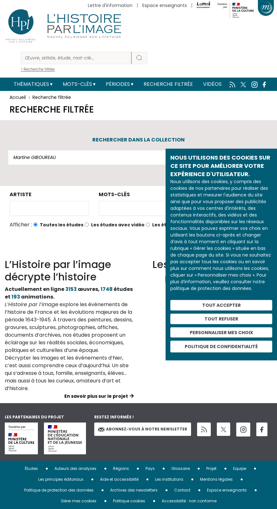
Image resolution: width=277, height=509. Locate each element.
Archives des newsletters (134, 490)
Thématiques (31, 84)
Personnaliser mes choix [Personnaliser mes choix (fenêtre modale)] (221, 332)
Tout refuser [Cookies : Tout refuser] (221, 318)
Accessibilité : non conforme (189, 501)
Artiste (21, 194)
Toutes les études (61, 225)
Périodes (118, 84)
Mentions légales (216, 479)
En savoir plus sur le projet (96, 396)
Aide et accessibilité (119, 479)
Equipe (239, 468)
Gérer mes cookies (78, 501)
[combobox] (49, 208)
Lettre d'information (110, 5)
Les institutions (169, 479)
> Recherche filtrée (38, 69)
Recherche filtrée (168, 84)
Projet (211, 468)
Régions (121, 468)
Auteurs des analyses (75, 468)
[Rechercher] (76, 58)
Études (31, 468)
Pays (150, 468)
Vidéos (212, 84)
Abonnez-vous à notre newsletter (142, 429)
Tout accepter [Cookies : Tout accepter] (221, 305)
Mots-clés (77, 84)
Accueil (18, 97)
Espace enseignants (164, 5)
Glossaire (180, 468)
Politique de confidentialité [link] (221, 346)
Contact (182, 490)
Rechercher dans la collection (138, 139)
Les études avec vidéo (118, 225)
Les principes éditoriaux (60, 479)
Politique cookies (129, 501)
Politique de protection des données (59, 490)
